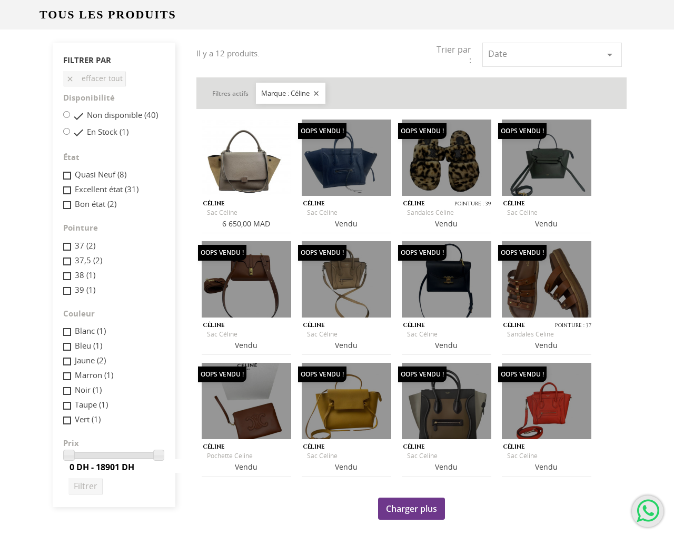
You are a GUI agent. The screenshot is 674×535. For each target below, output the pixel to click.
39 (85, 289)
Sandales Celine (530, 334)
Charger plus (411, 508)
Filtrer (85, 486)
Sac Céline (222, 212)
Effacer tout (94, 78)
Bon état (95, 204)
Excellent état (106, 189)
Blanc (90, 330)
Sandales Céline (430, 212)
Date (552, 54)
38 (85, 275)
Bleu (88, 345)
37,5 (88, 260)
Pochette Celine (230, 455)
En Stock (107, 131)
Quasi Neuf (100, 174)
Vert (88, 419)
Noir (88, 389)
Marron (94, 375)
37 (85, 245)
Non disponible (122, 115)
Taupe (91, 404)
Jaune (90, 360)
